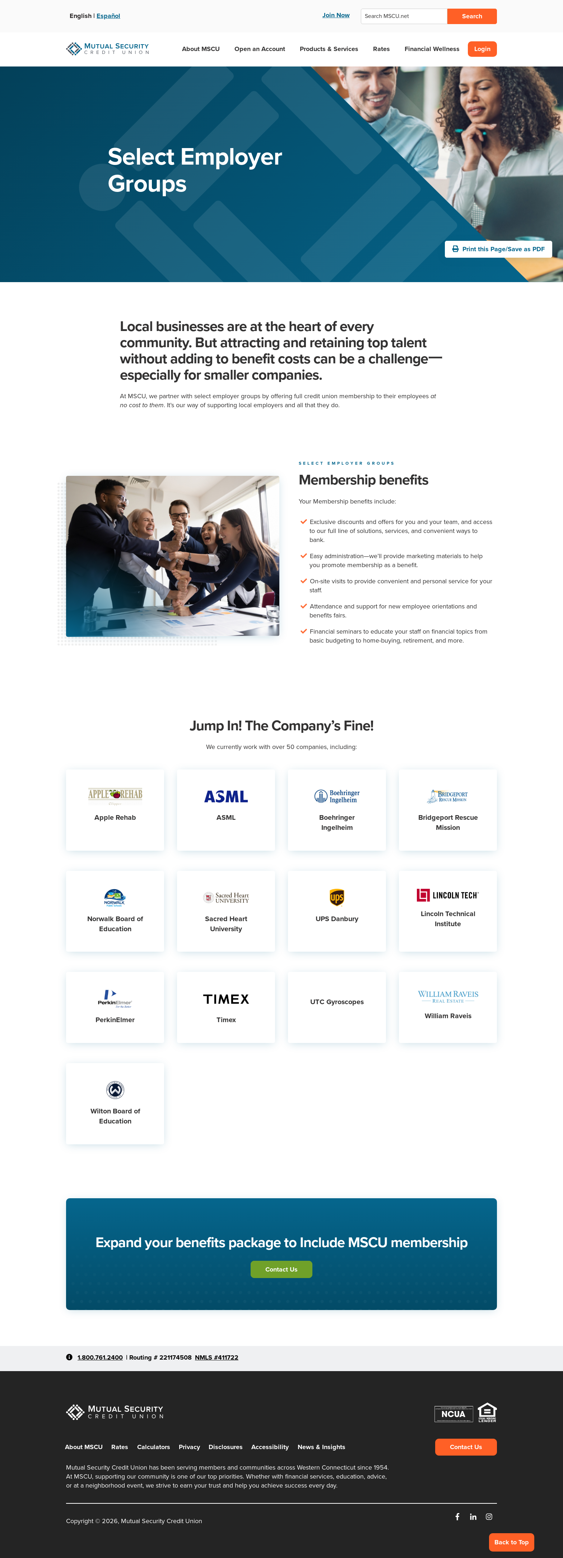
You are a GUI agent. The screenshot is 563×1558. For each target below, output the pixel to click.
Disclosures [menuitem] (226, 1447)
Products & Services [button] (331, 49)
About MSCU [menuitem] (84, 1447)
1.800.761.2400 (100, 1357)
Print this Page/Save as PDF (498, 249)
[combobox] (404, 16)
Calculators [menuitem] (153, 1447)
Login (482, 49)
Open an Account (259, 49)
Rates (381, 49)
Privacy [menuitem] (189, 1447)
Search (472, 16)
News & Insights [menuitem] (321, 1447)
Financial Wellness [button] (435, 49)
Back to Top (511, 1542)
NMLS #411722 (216, 1357)
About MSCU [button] (203, 49)
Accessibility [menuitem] (270, 1447)
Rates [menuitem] (119, 1447)
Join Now (336, 15)
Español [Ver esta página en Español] (108, 15)
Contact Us (281, 1269)
